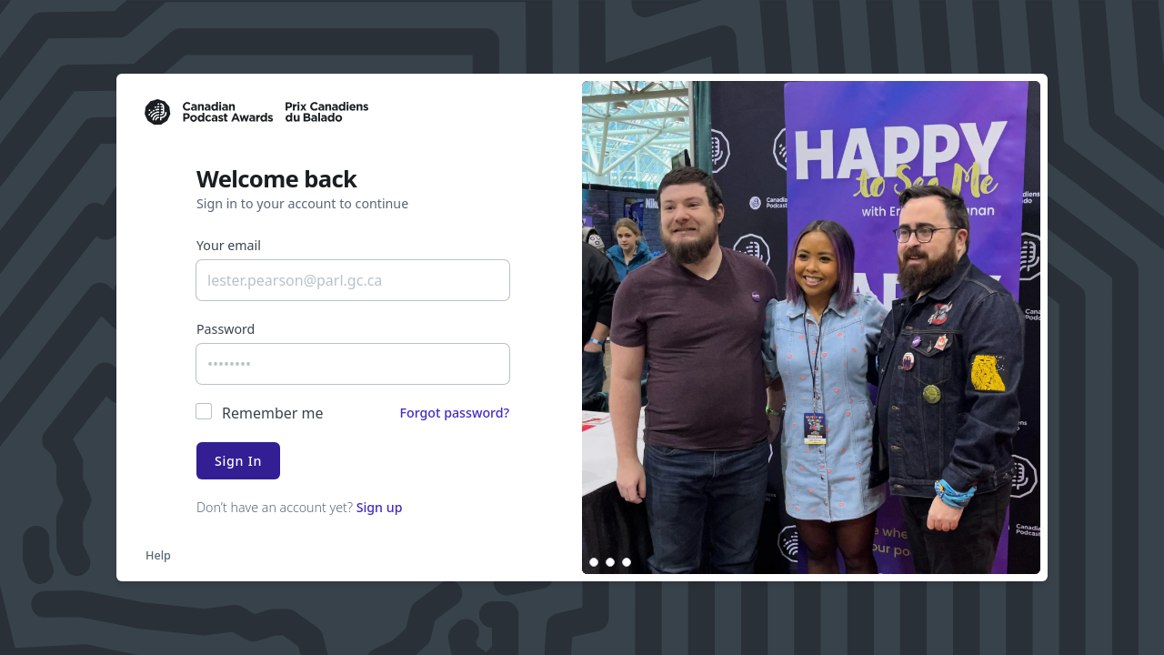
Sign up (379, 507)
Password (225, 329)
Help (158, 555)
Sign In (238, 460)
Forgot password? (454, 412)
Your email (228, 245)
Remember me (273, 413)
